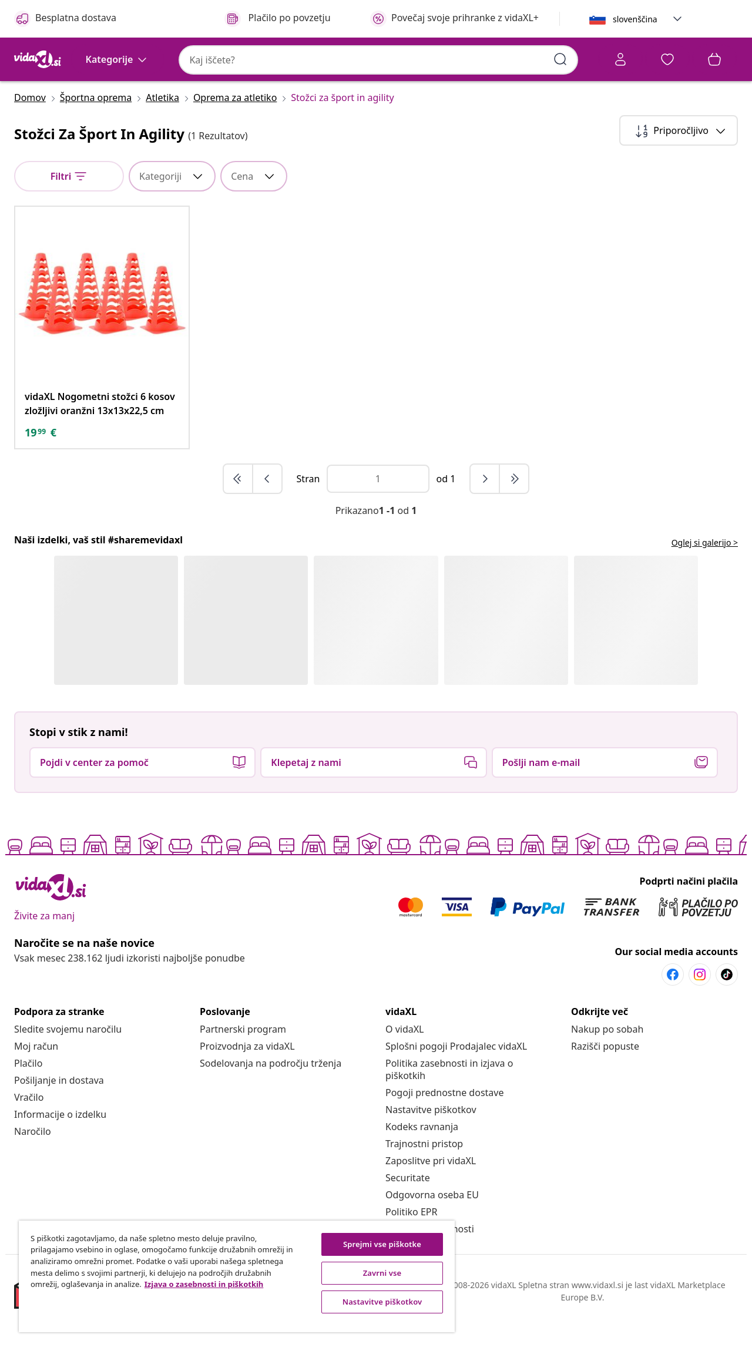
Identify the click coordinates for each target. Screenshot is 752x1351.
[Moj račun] (36, 1080)
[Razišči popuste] (605, 1080)
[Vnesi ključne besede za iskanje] (420, 58)
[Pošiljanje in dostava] (59, 1114)
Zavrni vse (382, 1273)
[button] (677, 19)
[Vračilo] (28, 1131)
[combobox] (254, 59)
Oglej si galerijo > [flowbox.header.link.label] (705, 576)
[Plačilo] (28, 1097)
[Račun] (496, 61)
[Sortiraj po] (678, 164)
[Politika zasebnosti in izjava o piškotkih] (449, 1103)
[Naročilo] (32, 1165)
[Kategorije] (117, 93)
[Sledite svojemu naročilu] (68, 1063)
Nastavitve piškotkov (430, 1143)
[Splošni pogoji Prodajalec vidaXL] (456, 1080)
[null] (69, 210)
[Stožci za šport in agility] (339, 132)
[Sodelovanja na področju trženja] (270, 1097)
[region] (237, 1276)
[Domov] (33, 132)
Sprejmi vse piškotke (382, 1244)
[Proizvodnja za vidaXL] (247, 1080)
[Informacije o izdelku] (60, 1148)
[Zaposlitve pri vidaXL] (430, 1194)
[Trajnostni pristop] (424, 1177)
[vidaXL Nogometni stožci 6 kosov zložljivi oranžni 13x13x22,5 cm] (102, 438)
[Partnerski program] (243, 1063)
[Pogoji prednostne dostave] (444, 1126)
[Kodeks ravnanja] (421, 1160)
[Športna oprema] (96, 132)
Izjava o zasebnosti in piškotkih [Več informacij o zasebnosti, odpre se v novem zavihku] (204, 1284)
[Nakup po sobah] (607, 1063)
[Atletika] (162, 132)
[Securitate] (407, 1211)
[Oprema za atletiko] (235, 132)
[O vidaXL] (404, 1063)
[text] (40, 466)
